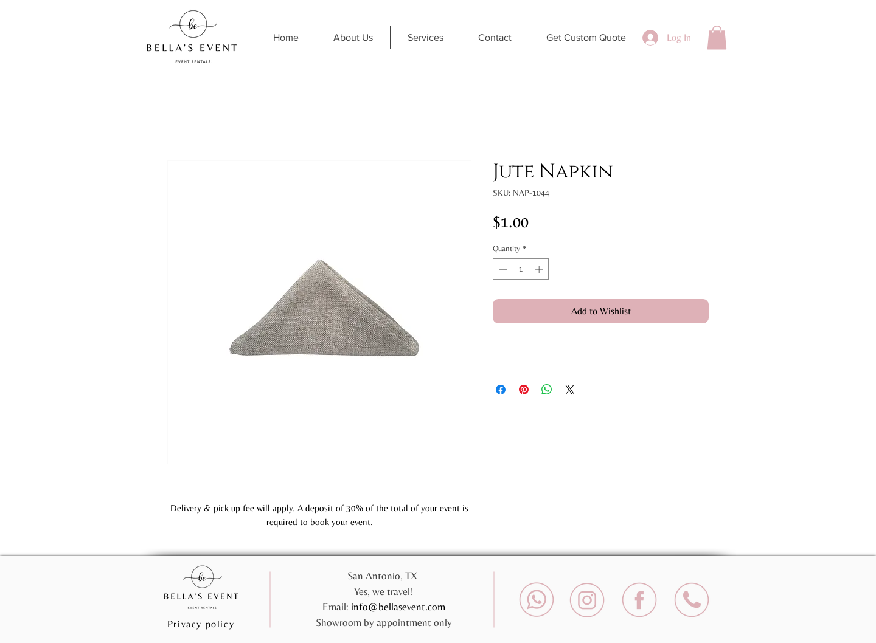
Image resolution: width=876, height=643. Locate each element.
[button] (717, 37)
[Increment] (540, 269)
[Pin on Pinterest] (523, 389)
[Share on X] (570, 389)
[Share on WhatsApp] (547, 389)
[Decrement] (502, 269)
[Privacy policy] (202, 623)
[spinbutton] (521, 269)
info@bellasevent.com (398, 606)
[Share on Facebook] (500, 389)
